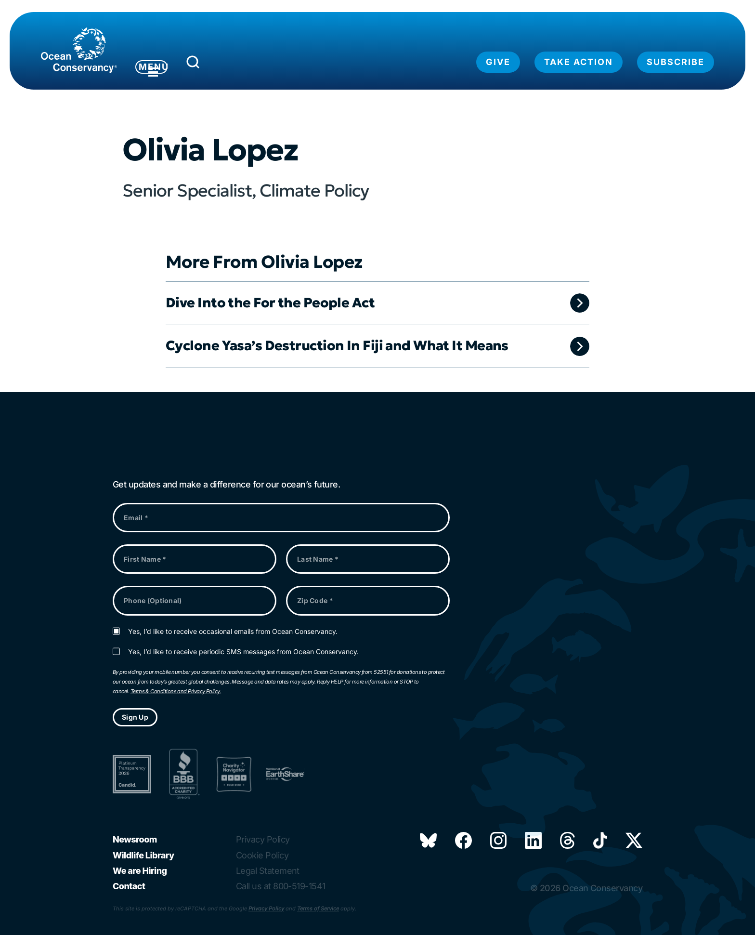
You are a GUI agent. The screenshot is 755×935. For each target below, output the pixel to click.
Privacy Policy (266, 908)
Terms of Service (318, 908)
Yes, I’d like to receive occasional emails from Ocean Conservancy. (233, 631)
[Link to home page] (79, 50)
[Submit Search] (228, 64)
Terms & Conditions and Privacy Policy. (175, 691)
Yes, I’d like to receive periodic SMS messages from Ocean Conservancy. (243, 652)
